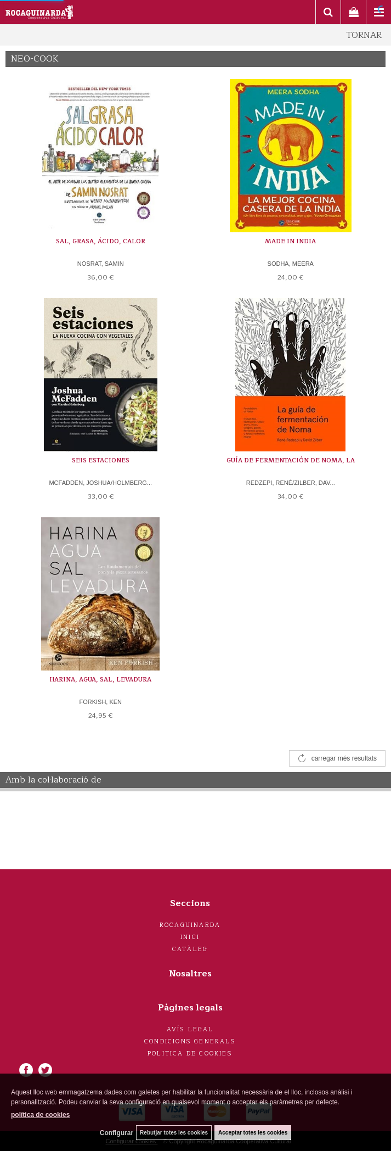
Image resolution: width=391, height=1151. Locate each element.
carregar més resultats (344, 758)
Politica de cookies (190, 1053)
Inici (190, 937)
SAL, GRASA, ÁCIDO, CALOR (100, 241)
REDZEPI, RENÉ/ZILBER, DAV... (290, 482)
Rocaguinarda (190, 925)
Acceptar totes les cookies (252, 1133)
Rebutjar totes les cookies (174, 1133)
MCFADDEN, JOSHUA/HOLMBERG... (100, 482)
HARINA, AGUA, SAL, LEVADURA (100, 679)
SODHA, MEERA (291, 263)
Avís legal (190, 1029)
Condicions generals (190, 1041)
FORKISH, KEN (100, 702)
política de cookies (40, 1115)
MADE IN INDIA (290, 241)
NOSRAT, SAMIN (100, 263)
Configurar (116, 1133)
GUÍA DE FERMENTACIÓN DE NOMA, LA (290, 460)
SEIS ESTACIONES (100, 460)
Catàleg (190, 949)
